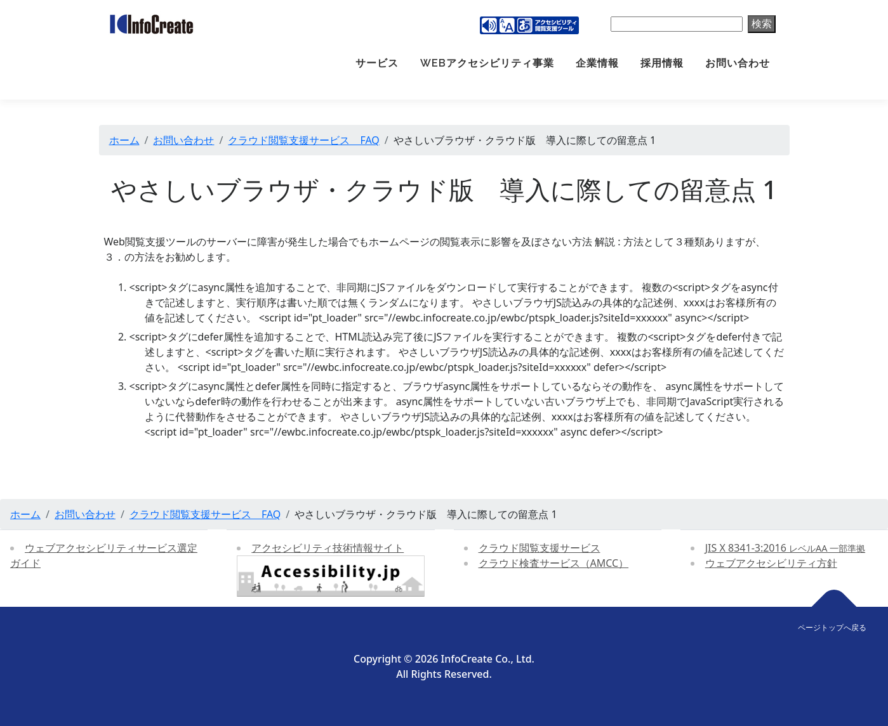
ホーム (124, 140)
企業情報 (597, 63)
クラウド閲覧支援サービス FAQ (303, 140)
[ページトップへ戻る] (834, 607)
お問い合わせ (737, 63)
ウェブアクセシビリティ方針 (771, 563)
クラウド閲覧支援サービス (539, 548)
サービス (377, 63)
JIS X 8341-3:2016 (785, 548)
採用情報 (662, 63)
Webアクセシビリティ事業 (487, 63)
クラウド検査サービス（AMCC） (554, 563)
